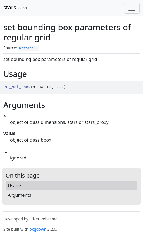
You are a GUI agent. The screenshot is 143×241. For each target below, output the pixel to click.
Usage (14, 186)
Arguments (19, 195)
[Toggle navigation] (132, 8)
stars (9, 7)
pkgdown (37, 229)
